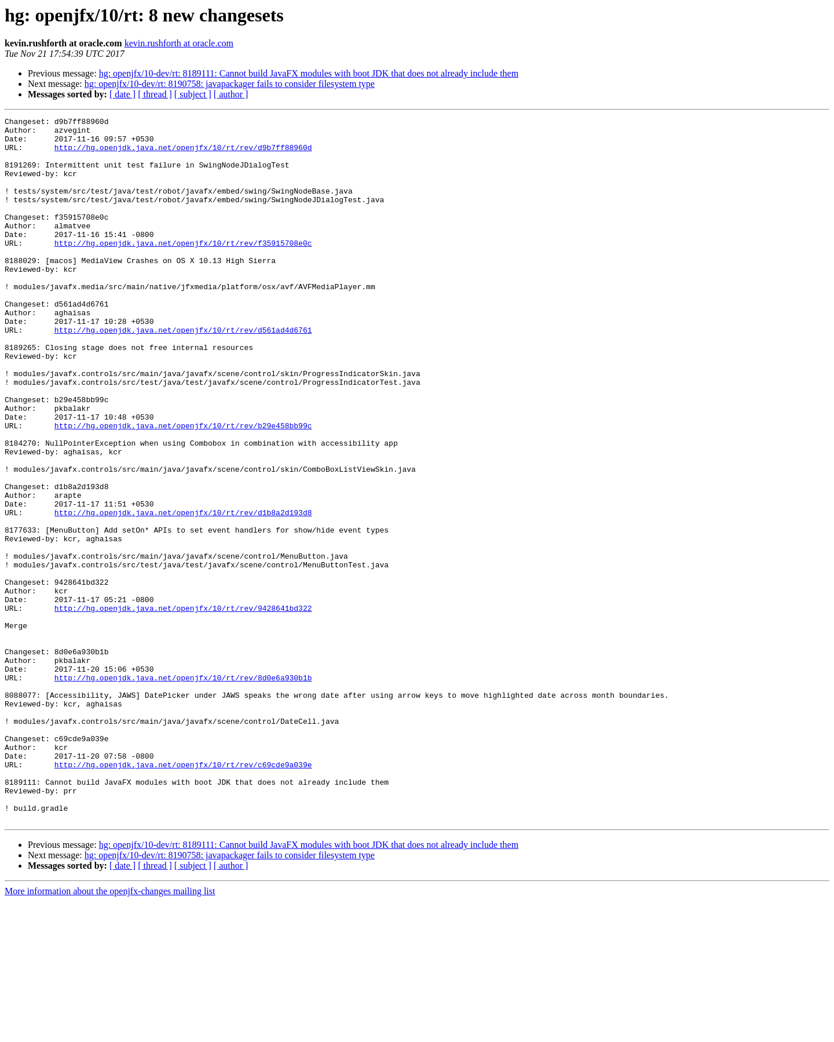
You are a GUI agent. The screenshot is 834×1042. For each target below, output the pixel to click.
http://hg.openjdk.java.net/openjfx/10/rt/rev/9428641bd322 (183, 707)
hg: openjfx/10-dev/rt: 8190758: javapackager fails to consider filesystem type (230, 84)
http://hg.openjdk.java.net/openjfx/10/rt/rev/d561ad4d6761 (183, 373)
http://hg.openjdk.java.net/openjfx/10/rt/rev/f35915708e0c (183, 269)
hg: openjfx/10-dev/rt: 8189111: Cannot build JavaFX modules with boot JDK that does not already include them (308, 73)
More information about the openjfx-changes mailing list (110, 1032)
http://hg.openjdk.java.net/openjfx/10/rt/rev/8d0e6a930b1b (183, 790)
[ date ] (122, 94)
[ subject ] (192, 94)
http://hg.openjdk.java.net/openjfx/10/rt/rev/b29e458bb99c (183, 488)
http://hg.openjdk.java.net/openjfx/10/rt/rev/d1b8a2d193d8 (183, 592)
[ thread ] (155, 94)
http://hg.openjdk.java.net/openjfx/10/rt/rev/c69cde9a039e (183, 895)
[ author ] (231, 94)
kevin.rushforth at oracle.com (179, 43)
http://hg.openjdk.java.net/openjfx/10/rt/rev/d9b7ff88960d (183, 154)
